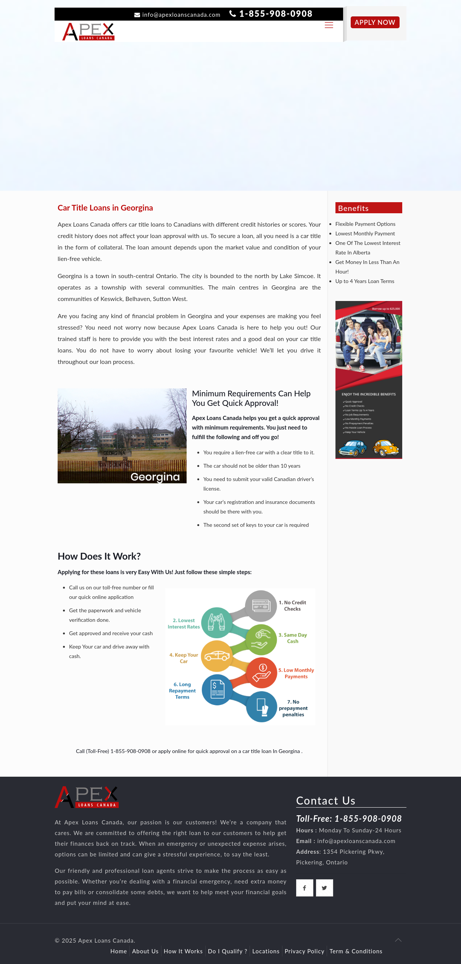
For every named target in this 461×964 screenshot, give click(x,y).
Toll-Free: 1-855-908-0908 (349, 818)
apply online (172, 751)
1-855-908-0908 (276, 13)
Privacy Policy (304, 951)
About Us (145, 951)
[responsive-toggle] (328, 24)
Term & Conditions (355, 951)
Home (118, 951)
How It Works (183, 951)
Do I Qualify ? (228, 951)
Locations (266, 951)
